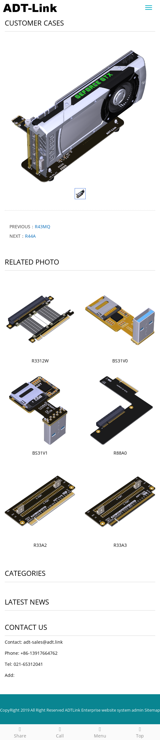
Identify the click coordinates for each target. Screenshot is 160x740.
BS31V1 (40, 453)
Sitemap (152, 710)
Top (140, 732)
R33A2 (40, 545)
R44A (30, 236)
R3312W (40, 361)
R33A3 (120, 545)
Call (60, 732)
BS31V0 (120, 361)
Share (20, 732)
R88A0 (120, 453)
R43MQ (42, 227)
